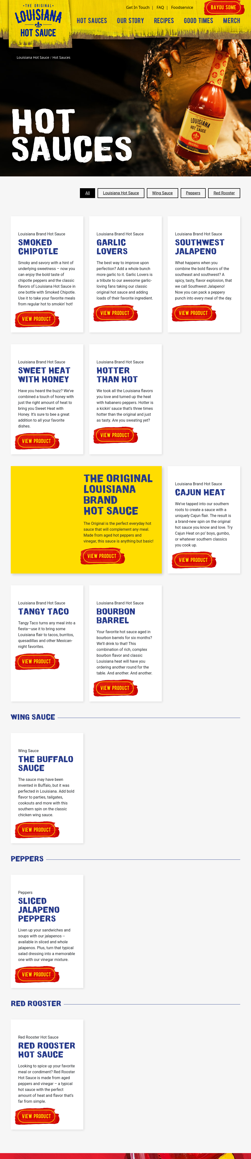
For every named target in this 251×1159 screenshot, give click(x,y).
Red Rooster (224, 193)
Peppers (193, 193)
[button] (199, 7)
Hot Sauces (92, 20)
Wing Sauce (162, 193)
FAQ (160, 7)
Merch (231, 20)
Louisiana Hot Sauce (121, 193)
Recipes (164, 20)
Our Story (130, 20)
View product (36, 318)
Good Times (198, 20)
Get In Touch (138, 7)
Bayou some (223, 7)
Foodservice (182, 7)
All (87, 193)
